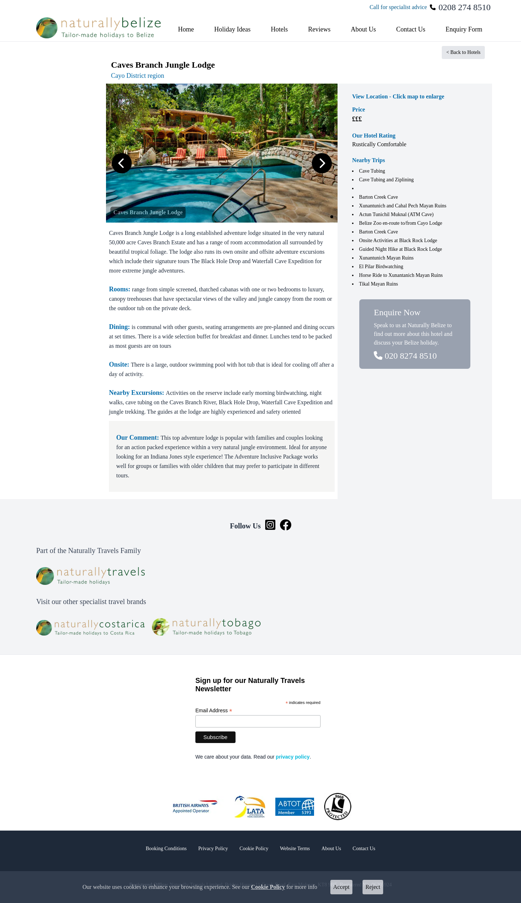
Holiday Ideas (232, 29)
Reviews (319, 29)
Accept (341, 887)
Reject (372, 887)
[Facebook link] (285, 526)
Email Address (213, 710)
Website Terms (295, 848)
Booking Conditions (166, 848)
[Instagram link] (270, 526)
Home (186, 29)
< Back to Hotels (463, 52)
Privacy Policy (213, 848)
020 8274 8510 (405, 355)
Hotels (279, 29)
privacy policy (292, 757)
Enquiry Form (463, 29)
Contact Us (410, 29)
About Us (363, 29)
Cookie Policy (268, 887)
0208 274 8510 (465, 7)
